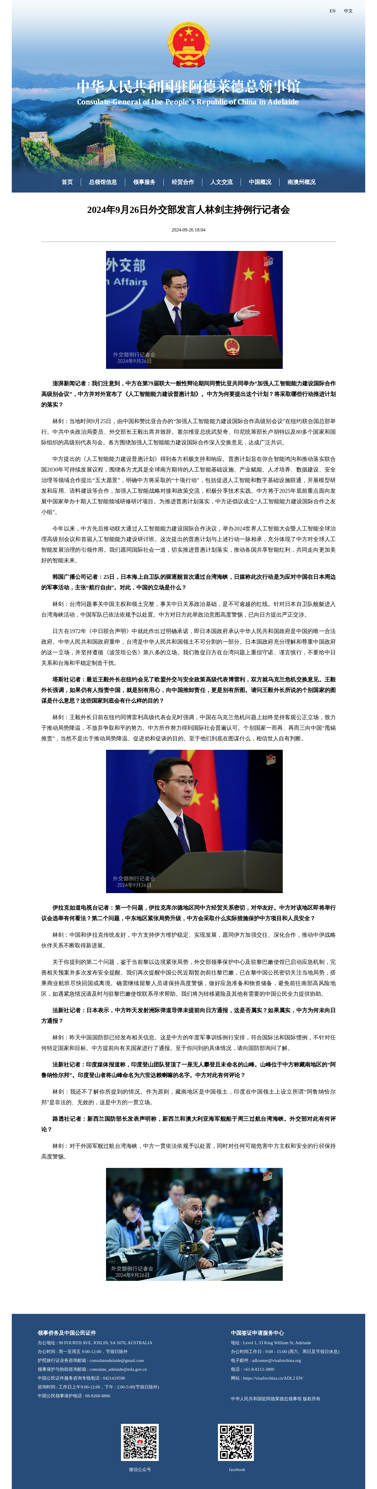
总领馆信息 (103, 182)
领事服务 (144, 182)
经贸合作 (183, 182)
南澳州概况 (301, 182)
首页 (67, 182)
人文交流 (221, 182)
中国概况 (260, 182)
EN (332, 11)
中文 (348, 11)
